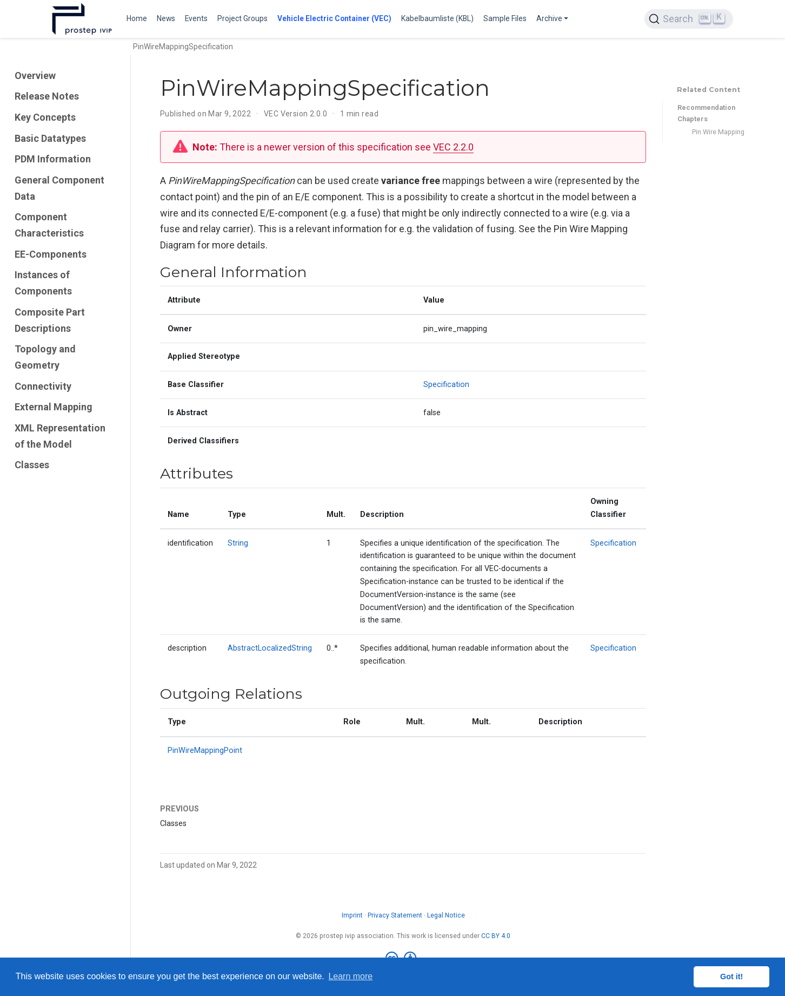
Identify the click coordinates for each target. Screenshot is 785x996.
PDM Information (53, 159)
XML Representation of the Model (60, 436)
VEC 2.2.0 (453, 147)
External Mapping (53, 406)
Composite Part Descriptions (50, 320)
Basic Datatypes (50, 138)
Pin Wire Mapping (718, 132)
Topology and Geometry (45, 357)
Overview (35, 75)
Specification (446, 384)
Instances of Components (43, 283)
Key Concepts (45, 117)
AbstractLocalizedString (270, 648)
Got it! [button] (731, 976)
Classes (32, 464)
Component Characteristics (49, 225)
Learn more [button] (350, 976)
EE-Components (51, 254)
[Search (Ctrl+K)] (688, 19)
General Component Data (59, 188)
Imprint (352, 915)
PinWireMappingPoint (205, 750)
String (238, 543)
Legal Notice (446, 915)
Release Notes (47, 96)
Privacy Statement (395, 915)
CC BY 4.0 (495, 936)
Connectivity (43, 386)
